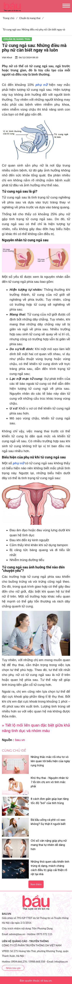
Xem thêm (35, 884)
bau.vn (20, 740)
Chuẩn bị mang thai (16, 39)
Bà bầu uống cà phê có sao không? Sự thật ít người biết (48, 822)
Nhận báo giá (13, 968)
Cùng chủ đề (14, 750)
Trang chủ (8, 18)
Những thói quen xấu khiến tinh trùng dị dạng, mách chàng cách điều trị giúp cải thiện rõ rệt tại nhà (50, 868)
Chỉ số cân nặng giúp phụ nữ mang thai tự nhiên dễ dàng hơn (49, 845)
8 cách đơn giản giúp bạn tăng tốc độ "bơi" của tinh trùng (50, 801)
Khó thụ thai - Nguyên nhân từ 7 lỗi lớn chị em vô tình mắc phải (49, 782)
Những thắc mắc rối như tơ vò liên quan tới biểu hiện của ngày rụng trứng (50, 761)
